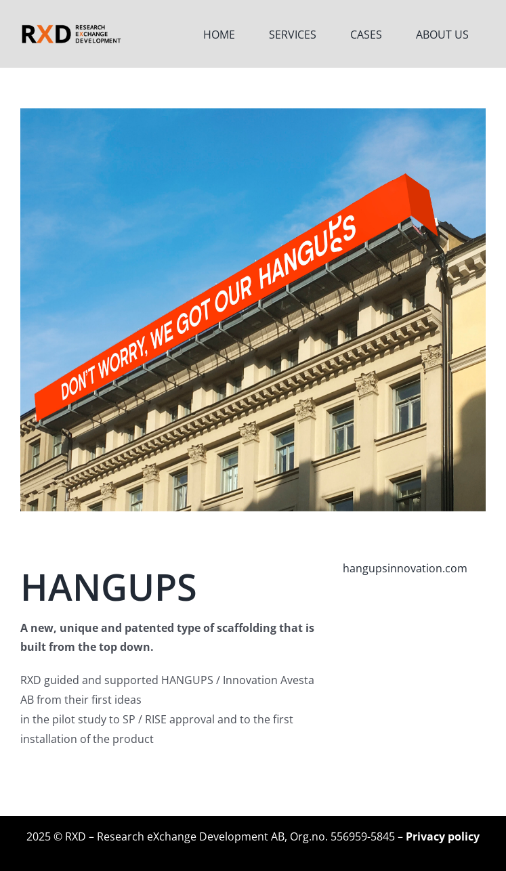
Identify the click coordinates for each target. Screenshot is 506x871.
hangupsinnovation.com (405, 568)
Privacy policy (443, 836)
